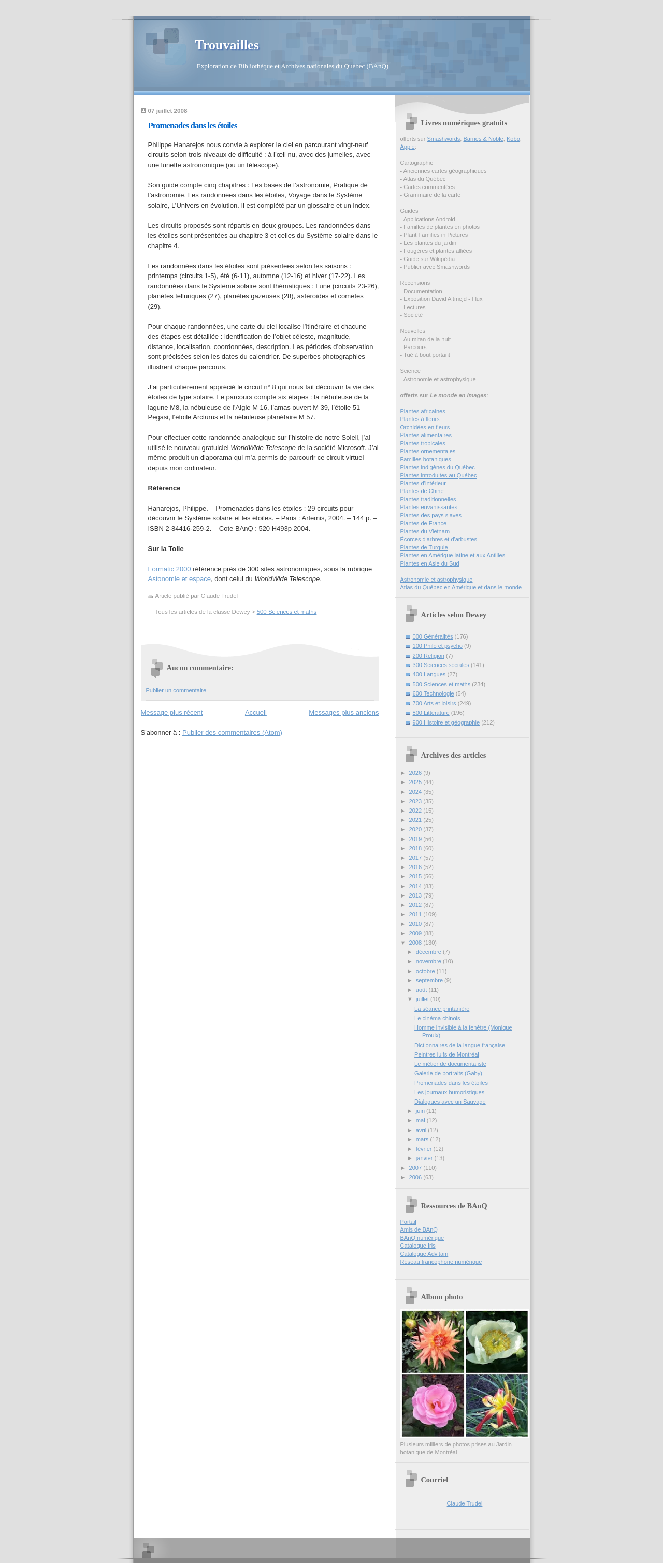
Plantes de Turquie (424, 547)
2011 (416, 914)
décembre (429, 952)
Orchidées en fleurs (425, 427)
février (425, 1149)
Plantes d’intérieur (423, 483)
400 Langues (429, 674)
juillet (423, 999)
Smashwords (443, 139)
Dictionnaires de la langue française (459, 1045)
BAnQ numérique (422, 1238)
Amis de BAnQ (419, 1229)
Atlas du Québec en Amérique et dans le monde (461, 587)
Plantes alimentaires (426, 435)
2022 (416, 810)
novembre (429, 961)
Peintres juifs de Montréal (446, 1054)
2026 (416, 773)
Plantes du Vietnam (425, 531)
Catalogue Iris (418, 1245)
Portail (408, 1222)
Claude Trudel (465, 1503)
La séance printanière (441, 1009)
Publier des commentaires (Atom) (232, 732)
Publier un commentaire (176, 690)
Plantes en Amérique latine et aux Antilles (453, 555)
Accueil (256, 712)
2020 (416, 829)
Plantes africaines (422, 411)
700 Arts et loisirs (434, 703)
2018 (416, 848)
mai (421, 1120)
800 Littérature (431, 713)
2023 (416, 801)
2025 (416, 782)
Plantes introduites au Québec (438, 475)
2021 (416, 820)
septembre (430, 980)
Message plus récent (172, 712)
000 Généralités (433, 636)
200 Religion (428, 656)
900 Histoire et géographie (446, 722)
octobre (426, 971)
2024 (416, 792)
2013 (416, 895)
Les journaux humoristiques (449, 1092)
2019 (416, 839)
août (422, 990)
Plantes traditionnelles (428, 499)
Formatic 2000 (169, 569)
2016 (416, 867)
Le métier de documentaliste (450, 1064)
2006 (416, 1177)
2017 (416, 858)
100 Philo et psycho (438, 646)
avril (422, 1130)
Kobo (513, 139)
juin (421, 1111)
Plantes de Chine (422, 491)
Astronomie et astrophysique (436, 579)
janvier (425, 1158)
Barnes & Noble (483, 139)
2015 (416, 876)
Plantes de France (423, 523)
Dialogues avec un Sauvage (450, 1101)
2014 (416, 886)
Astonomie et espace (179, 579)
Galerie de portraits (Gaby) (448, 1073)
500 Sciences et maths (287, 612)
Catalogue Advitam (424, 1254)
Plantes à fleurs (420, 419)
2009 (416, 933)
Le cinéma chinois (437, 1018)
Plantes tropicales (422, 443)
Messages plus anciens (344, 712)
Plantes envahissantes (429, 507)
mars (423, 1139)
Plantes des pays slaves (431, 515)
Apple (407, 146)
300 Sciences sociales (441, 665)
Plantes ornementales (428, 451)
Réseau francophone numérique (441, 1261)
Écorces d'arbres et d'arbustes (439, 539)
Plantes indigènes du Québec (437, 467)
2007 (416, 1168)
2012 (416, 905)
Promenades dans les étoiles (192, 126)
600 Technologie (433, 693)
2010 (416, 924)
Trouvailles (227, 44)
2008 (416, 942)
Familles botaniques (425, 459)
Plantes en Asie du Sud (429, 563)
